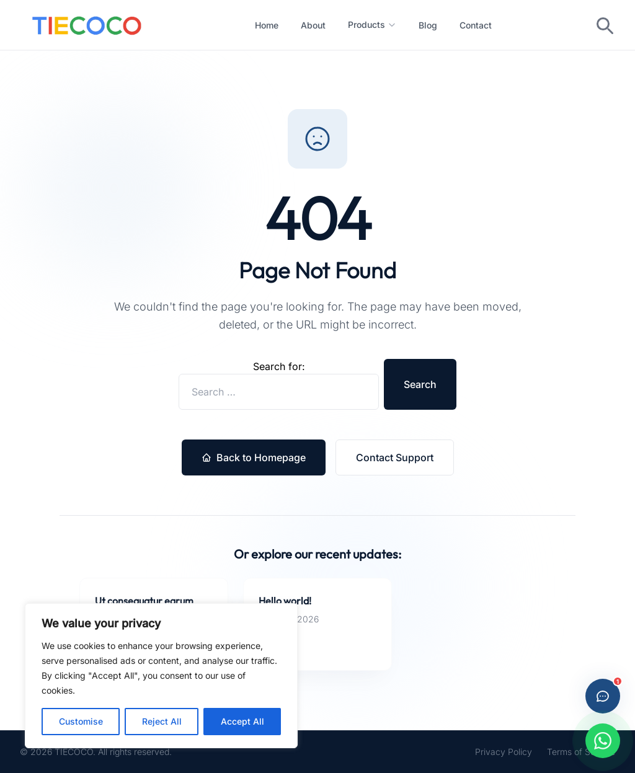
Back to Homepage (254, 457)
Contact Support (394, 457)
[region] (161, 675)
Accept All (242, 721)
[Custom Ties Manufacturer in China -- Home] (87, 25)
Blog (428, 25)
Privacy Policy (503, 751)
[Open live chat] (602, 696)
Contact (476, 25)
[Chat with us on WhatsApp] (602, 740)
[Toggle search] (604, 25)
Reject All (162, 721)
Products (372, 24)
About (313, 25)
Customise (81, 721)
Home (266, 25)
